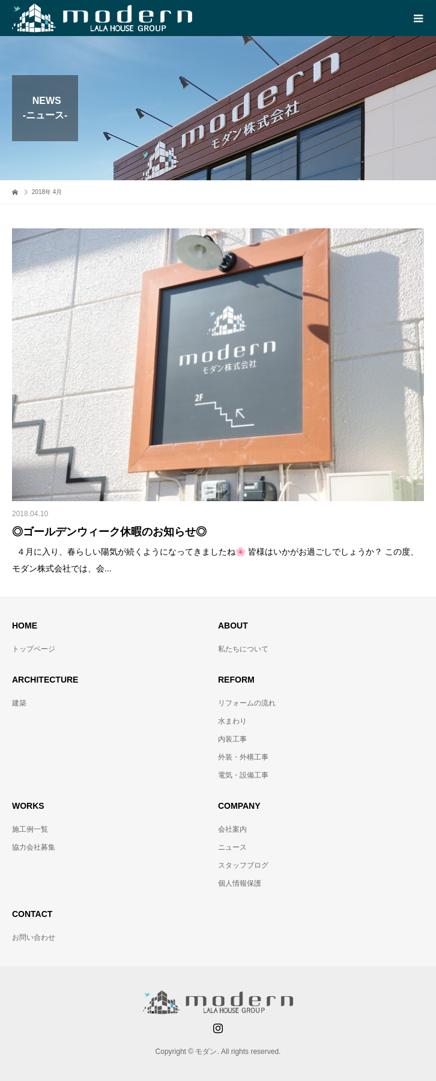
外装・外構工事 (243, 757)
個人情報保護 (239, 883)
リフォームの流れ (247, 703)
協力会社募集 (33, 847)
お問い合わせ (33, 937)
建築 (19, 703)
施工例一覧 (30, 829)
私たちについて (243, 649)
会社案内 (232, 829)
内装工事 (232, 739)
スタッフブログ (243, 865)
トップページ (33, 649)
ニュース (232, 847)
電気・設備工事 (243, 775)
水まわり (232, 721)
